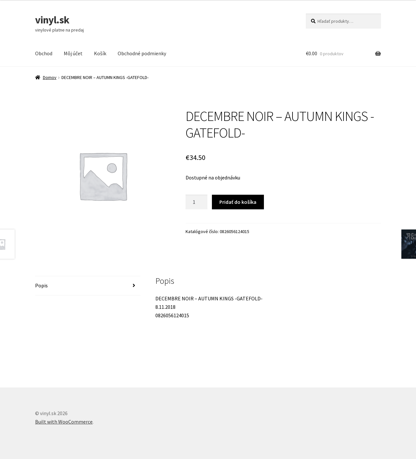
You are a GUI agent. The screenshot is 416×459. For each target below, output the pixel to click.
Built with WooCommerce (64, 421)
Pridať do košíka (237, 202)
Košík (100, 53)
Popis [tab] (41, 285)
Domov (50, 77)
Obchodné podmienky (142, 53)
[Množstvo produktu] (197, 202)
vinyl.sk (52, 19)
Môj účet (73, 53)
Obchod (43, 53)
